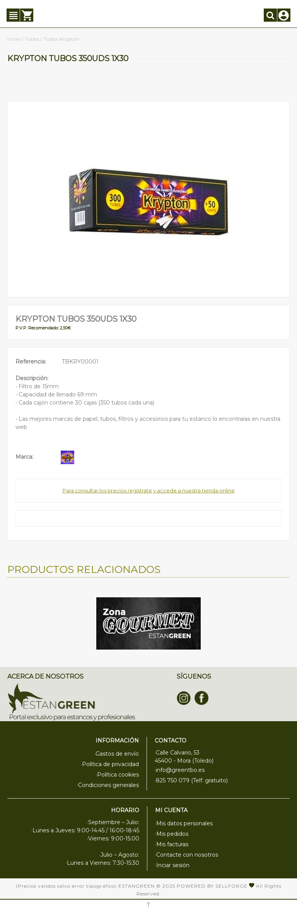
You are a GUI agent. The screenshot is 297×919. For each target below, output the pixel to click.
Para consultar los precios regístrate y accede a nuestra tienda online (149, 490)
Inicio (13, 39)
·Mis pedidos (171, 833)
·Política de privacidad (110, 764)
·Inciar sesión (172, 865)
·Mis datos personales (184, 823)
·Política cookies (117, 774)
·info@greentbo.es (180, 769)
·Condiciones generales (108, 785)
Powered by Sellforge (212, 886)
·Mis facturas (171, 844)
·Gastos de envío (116, 753)
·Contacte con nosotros (186, 854)
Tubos (32, 39)
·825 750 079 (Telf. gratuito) (191, 780)
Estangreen (136, 886)
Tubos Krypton (62, 39)
